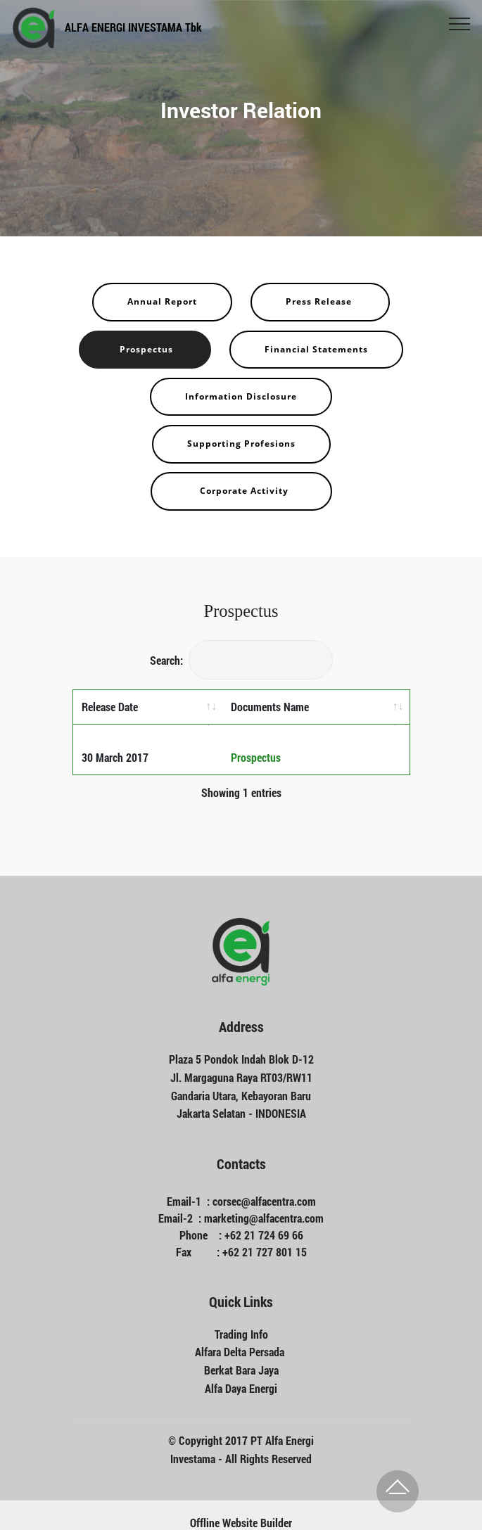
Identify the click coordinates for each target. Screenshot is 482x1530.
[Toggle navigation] (460, 23)
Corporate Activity (241, 491)
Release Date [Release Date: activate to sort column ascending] (110, 706)
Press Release (320, 301)
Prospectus (145, 349)
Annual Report (162, 301)
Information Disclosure (241, 396)
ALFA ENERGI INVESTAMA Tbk (133, 27)
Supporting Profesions (241, 444)
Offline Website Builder (241, 1507)
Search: (241, 660)
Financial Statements (316, 349)
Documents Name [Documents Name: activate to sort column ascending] (270, 706)
